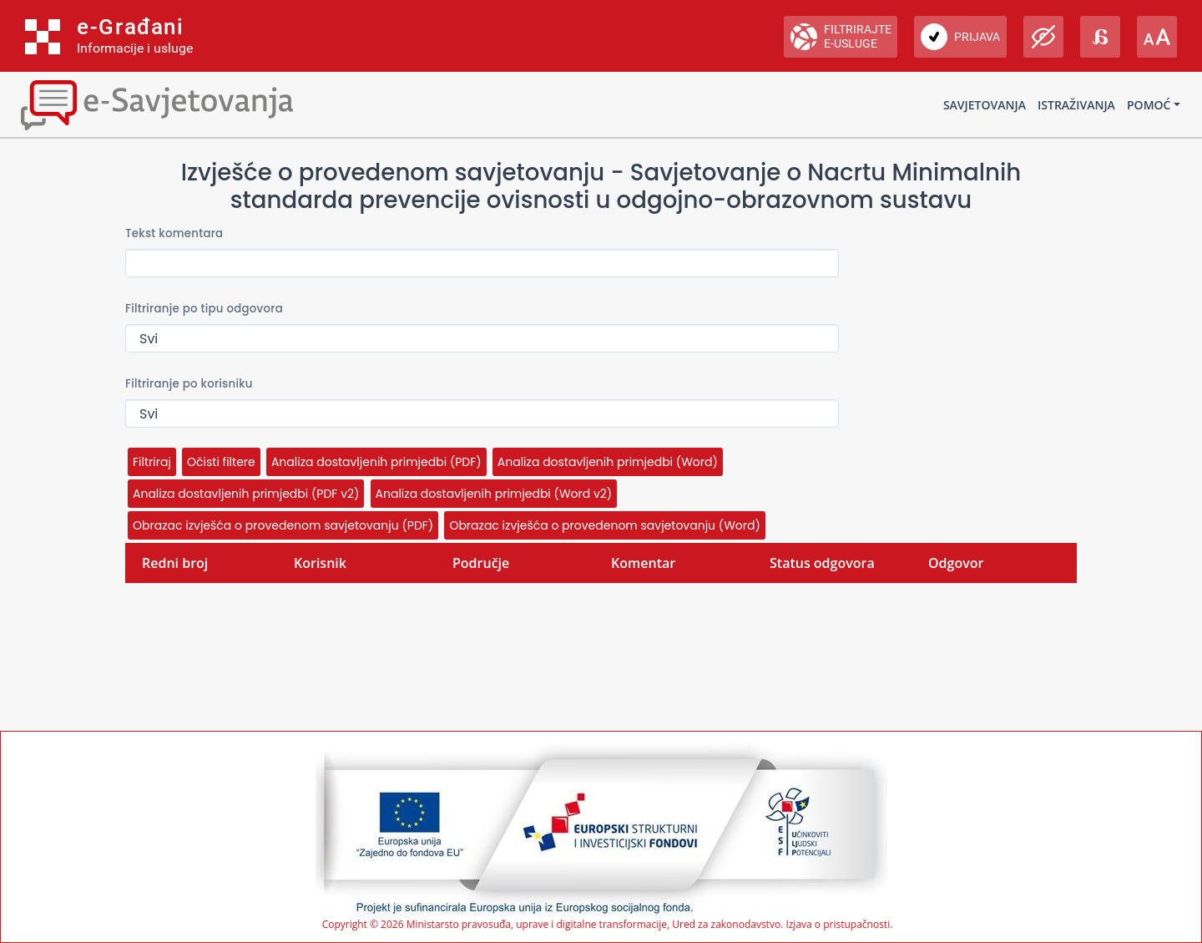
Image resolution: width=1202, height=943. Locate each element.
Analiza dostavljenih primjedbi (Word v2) (494, 493)
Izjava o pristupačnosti (837, 924)
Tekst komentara (174, 233)
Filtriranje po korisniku (189, 384)
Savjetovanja (984, 105)
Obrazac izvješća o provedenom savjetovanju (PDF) (283, 525)
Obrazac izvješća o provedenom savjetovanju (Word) (604, 525)
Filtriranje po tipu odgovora (204, 309)
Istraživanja (1076, 105)
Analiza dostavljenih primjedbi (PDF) (376, 462)
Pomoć (1148, 105)
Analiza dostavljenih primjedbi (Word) (607, 462)
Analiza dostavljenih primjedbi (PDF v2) (246, 493)
